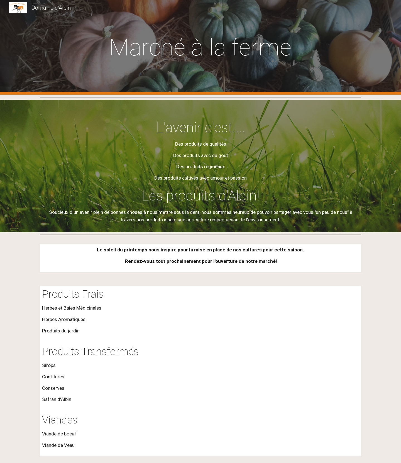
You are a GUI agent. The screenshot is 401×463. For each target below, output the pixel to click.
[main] (200, 47)
